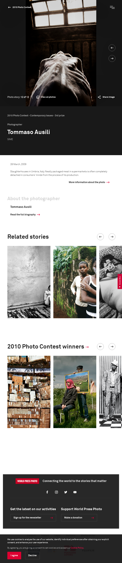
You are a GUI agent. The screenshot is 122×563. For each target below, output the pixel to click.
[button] (100, 236)
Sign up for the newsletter (27, 518)
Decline (32, 555)
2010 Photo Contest (21, 7)
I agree (14, 555)
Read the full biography (23, 214)
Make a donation (73, 518)
